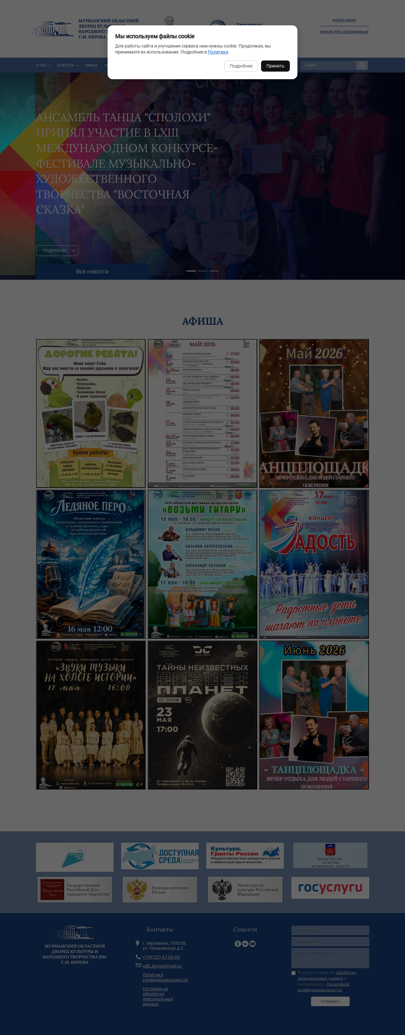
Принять (275, 65)
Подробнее (241, 65)
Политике (218, 51)
